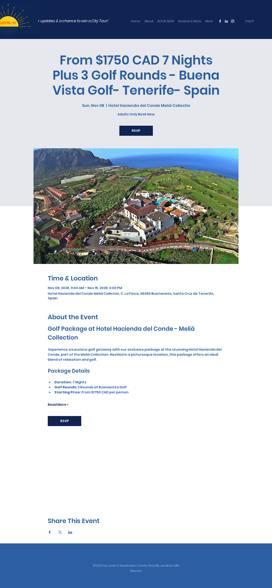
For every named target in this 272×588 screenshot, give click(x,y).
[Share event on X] (60, 532)
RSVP (136, 130)
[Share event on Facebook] (50, 532)
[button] (62, 21)
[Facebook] (220, 21)
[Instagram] (233, 21)
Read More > (58, 404)
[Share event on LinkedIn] (70, 532)
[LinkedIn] (226, 21)
